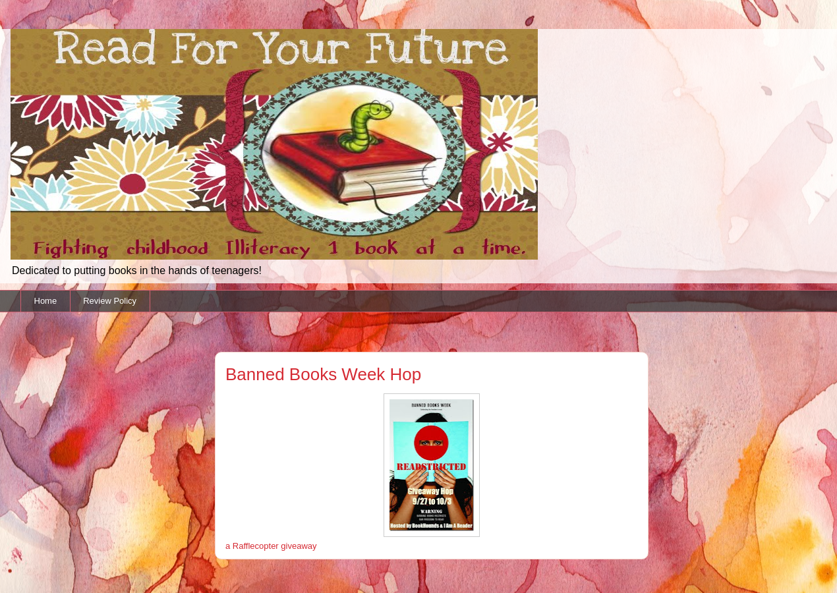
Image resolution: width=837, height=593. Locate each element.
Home (45, 301)
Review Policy (109, 301)
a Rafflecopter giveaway (271, 546)
